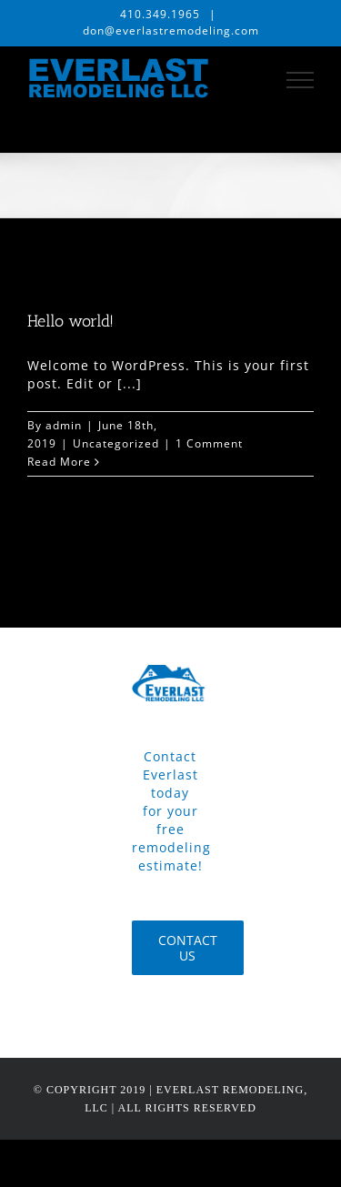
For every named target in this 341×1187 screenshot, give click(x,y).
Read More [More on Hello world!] (59, 461)
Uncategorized (116, 443)
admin (63, 425)
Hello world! (70, 321)
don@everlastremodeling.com (171, 30)
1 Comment (209, 443)
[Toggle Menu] (300, 80)
